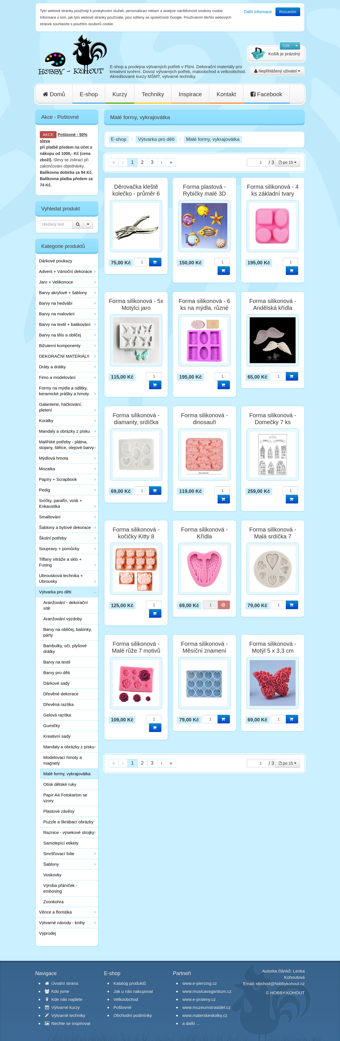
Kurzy (119, 94)
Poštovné (67, 134)
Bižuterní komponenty (60, 345)
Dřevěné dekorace (61, 693)
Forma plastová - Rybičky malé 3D (204, 190)
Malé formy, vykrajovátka (67, 773)
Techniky (153, 94)
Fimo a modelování (57, 377)
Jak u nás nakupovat (133, 991)
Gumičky (51, 725)
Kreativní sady (57, 736)
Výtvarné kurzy (62, 1007)
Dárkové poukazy (55, 260)
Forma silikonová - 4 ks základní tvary (272, 190)
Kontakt (226, 94)
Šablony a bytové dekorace (65, 527)
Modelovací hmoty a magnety (62, 760)
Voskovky (52, 874)
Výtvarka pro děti (55, 591)
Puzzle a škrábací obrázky (68, 821)
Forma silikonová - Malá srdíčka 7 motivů (272, 536)
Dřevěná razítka (58, 704)
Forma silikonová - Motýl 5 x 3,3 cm (272, 647)
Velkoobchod (126, 999)
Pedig (44, 489)
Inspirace (190, 94)
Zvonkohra (53, 901)
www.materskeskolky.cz (204, 1015)
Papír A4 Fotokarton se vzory (65, 797)
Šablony (51, 864)
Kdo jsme (57, 991)
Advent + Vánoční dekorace (65, 271)
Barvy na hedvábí (56, 303)
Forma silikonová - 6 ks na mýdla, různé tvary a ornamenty (204, 308)
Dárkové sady (56, 683)
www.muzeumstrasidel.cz (206, 1007)
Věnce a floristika (55, 912)
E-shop (89, 94)
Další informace (258, 11)
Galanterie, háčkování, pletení (60, 407)
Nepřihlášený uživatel (277, 71)
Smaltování (49, 516)
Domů (54, 94)
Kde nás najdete (64, 999)
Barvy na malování (57, 313)
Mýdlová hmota (53, 458)
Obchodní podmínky (133, 1015)
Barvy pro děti (56, 672)
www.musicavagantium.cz (207, 991)
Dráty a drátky (52, 366)
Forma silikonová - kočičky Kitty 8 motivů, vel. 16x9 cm (136, 536)
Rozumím (287, 11)
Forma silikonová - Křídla (204, 533)
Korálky (46, 420)
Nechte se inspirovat (67, 1023)
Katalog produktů (130, 983)
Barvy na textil (56, 662)
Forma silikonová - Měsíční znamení (204, 647)
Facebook (266, 94)
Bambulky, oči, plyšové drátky (65, 648)
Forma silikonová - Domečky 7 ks (272, 418)
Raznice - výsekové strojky (68, 832)
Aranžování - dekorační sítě (65, 605)
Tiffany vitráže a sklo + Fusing (60, 562)
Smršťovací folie (58, 853)
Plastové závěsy (58, 811)
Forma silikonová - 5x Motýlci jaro (136, 304)
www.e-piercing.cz (199, 983)
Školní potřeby (53, 538)
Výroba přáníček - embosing (60, 888)
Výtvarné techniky (65, 1015)
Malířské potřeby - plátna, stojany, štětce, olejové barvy (66, 444)
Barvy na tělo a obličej (60, 334)
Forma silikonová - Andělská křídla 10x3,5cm (272, 308)
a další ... (191, 1023)
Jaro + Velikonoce (56, 282)
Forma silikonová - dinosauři (204, 418)
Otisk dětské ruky (59, 784)
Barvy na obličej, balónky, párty (67, 632)
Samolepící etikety (61, 843)
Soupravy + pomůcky (59, 548)
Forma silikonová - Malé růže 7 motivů (136, 647)
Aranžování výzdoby (62, 618)
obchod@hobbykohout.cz (280, 983)
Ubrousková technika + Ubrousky (61, 578)
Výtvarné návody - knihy (62, 922)
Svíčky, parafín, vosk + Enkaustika (60, 503)
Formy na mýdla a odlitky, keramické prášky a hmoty (64, 390)
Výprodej (47, 933)
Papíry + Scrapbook (58, 479)
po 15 (287, 162)
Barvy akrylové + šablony (63, 292)
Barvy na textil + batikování (65, 324)
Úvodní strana (61, 983)
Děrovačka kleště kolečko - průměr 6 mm (136, 194)
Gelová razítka (57, 715)
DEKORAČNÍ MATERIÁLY (64, 356)
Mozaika (47, 468)
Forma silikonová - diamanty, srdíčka (136, 418)
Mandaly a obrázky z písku (64, 431)
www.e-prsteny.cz (199, 999)
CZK (286, 46)
